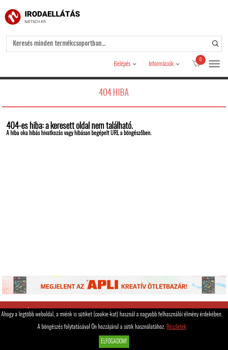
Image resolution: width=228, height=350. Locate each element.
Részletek (176, 327)
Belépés (122, 64)
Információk (161, 64)
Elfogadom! (114, 342)
